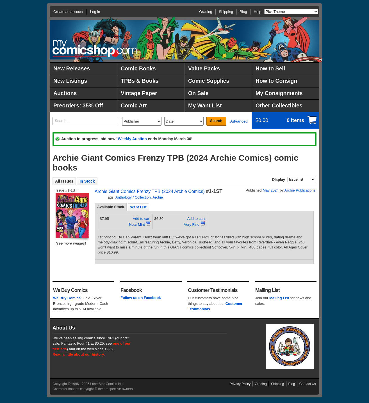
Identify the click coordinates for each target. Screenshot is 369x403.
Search (216, 121)
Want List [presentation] (138, 207)
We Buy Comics (67, 298)
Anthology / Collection (133, 197)
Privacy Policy (240, 384)
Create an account (68, 12)
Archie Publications (300, 190)
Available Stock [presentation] (110, 207)
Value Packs (204, 68)
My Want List (205, 105)
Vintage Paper (139, 93)
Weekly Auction (132, 139)
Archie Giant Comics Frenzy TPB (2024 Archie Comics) (150, 191)
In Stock (87, 181)
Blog (243, 12)
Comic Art (134, 105)
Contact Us (307, 384)
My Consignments (279, 93)
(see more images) (71, 243)
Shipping (226, 12)
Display (278, 180)
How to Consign (276, 81)
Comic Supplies (208, 81)
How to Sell (270, 68)
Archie (157, 197)
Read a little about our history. (79, 354)
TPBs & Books (139, 81)
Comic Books (138, 68)
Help (257, 12)
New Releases (71, 68)
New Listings (70, 81)
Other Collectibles (279, 105)
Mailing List (279, 298)
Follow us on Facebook (140, 298)
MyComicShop (95, 48)
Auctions (65, 93)
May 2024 (271, 190)
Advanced (239, 121)
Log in (95, 12)
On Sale (198, 93)
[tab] (111, 207)
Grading (205, 12)
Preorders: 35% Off (78, 105)
